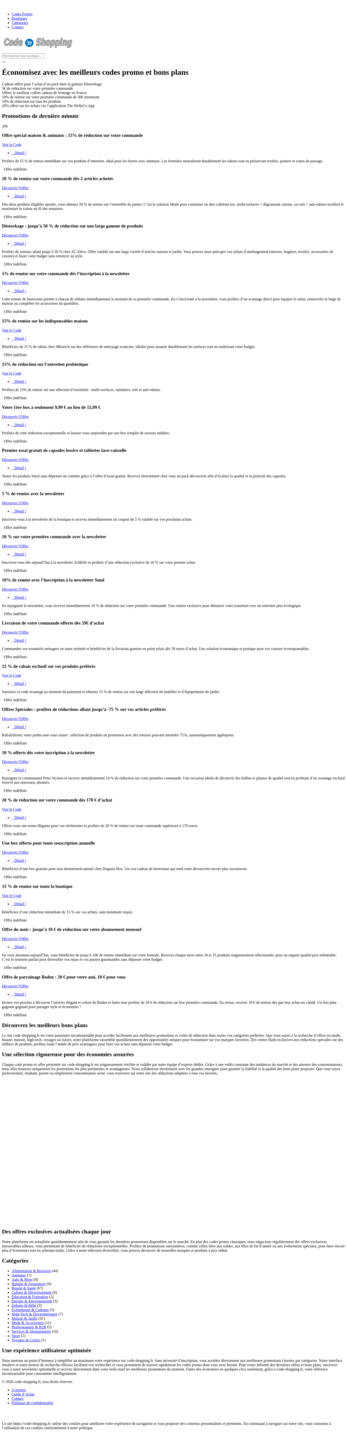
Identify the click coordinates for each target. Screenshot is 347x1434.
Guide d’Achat (23, 1394)
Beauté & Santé (24, 1288)
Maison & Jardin (25, 1318)
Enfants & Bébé (24, 1305)
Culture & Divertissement (31, 1292)
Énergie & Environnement (32, 1301)
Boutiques (19, 18)
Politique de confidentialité (32, 1403)
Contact (18, 27)
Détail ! (19, 153)
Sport (16, 1336)
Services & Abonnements (31, 1331)
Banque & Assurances (29, 1284)
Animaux (19, 1275)
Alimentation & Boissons (31, 1271)
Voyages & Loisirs (26, 1340)
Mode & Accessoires (28, 1323)
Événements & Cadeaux (30, 1310)
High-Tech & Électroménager (34, 1314)
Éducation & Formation (30, 1297)
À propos (19, 1390)
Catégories (20, 23)
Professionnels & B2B (29, 1327)
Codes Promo (22, 14)
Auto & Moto (22, 1279)
